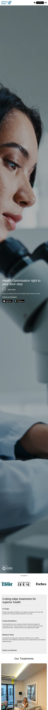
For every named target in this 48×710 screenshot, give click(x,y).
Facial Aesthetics (9, 621)
